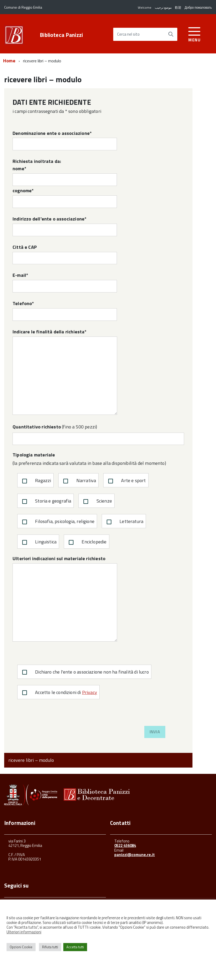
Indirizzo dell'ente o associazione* (65, 225)
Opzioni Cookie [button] (21, 947)
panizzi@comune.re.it (134, 855)
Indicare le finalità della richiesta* (65, 371)
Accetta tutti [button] (75, 947)
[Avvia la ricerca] (170, 34)
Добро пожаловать (198, 7)
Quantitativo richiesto (37, 426)
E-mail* (65, 282)
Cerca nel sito (128, 34)
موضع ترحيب (163, 7)
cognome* (65, 197)
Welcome (144, 7)
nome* (65, 175)
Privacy (89, 692)
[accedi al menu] (194, 33)
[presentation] (52, 716)
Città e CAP (65, 254)
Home (9, 60)
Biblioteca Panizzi (61, 35)
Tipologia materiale (34, 454)
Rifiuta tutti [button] (50, 947)
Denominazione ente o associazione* (65, 140)
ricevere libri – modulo (31, 760)
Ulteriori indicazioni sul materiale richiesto (65, 598)
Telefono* (65, 310)
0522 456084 (125, 845)
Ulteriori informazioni (24, 932)
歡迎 (178, 7)
